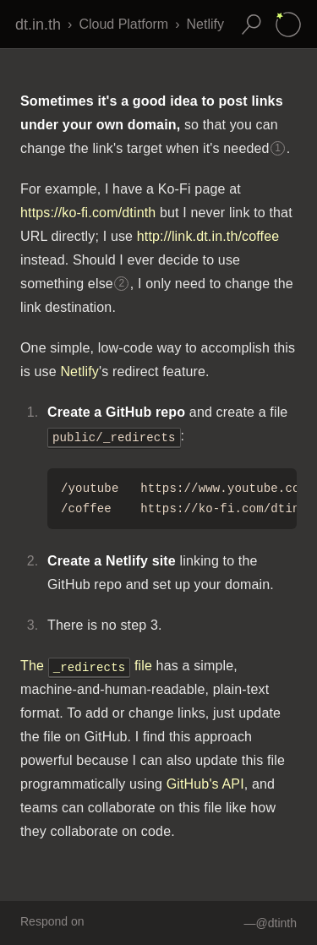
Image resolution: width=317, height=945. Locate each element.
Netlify (205, 24)
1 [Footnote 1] (278, 148)
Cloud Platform (123, 24)
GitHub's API (205, 784)
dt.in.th (38, 24)
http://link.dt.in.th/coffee (208, 236)
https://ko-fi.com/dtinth (88, 212)
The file (86, 665)
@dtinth (276, 923)
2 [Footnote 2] (121, 283)
